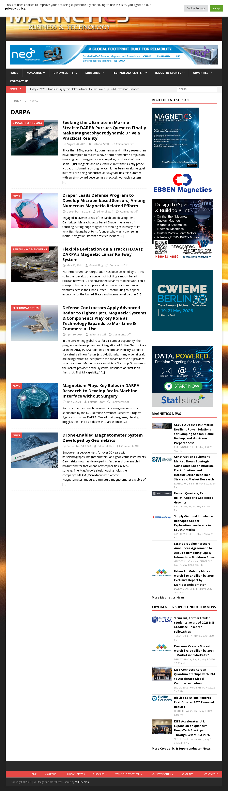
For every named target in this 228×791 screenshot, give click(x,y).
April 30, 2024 (74, 334)
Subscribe (92, 73)
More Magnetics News (168, 597)
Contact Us (19, 81)
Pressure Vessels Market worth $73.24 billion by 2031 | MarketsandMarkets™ (194, 650)
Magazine (34, 73)
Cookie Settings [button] (196, 8)
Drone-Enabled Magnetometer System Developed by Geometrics (102, 437)
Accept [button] (216, 8)
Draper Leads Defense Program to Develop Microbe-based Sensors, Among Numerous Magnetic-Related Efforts (104, 200)
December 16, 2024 (78, 211)
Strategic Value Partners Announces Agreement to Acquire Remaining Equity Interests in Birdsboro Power (195, 550)
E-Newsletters (65, 73)
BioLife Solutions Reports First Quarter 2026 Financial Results (194, 702)
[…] (64, 182)
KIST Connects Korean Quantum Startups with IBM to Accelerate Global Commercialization (194, 676)
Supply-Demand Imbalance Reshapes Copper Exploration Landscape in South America (193, 523)
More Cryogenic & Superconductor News (181, 748)
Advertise (200, 73)
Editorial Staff (101, 144)
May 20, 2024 (74, 265)
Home (14, 73)
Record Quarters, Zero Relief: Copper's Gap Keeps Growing (193, 497)
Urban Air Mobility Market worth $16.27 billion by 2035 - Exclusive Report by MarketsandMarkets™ (195, 578)
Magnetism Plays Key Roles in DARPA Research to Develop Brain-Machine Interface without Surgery (100, 391)
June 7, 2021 (74, 402)
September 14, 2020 (79, 446)
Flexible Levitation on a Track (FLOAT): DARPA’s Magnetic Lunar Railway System (102, 254)
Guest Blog (96, 265)
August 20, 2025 (76, 144)
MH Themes (82, 782)
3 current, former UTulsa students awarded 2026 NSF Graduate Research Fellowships (194, 624)
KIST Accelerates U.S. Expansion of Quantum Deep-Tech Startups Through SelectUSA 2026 (192, 728)
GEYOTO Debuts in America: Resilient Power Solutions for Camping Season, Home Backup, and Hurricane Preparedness (194, 434)
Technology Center (127, 73)
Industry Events (168, 73)
